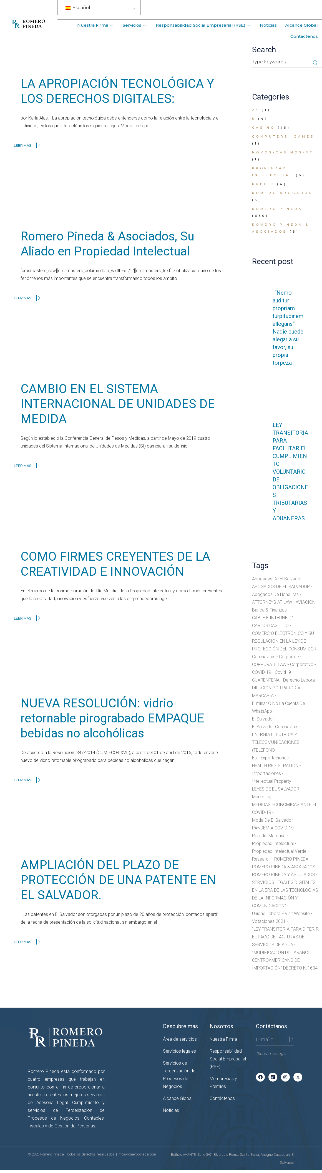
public (263, 184)
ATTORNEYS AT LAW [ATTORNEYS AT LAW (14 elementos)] (272, 602)
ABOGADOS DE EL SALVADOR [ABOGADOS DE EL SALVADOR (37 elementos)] (281, 586)
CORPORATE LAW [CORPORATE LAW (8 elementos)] (269, 664)
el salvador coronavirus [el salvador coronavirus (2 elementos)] (275, 726)
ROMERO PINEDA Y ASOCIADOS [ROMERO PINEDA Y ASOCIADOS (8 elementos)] (283, 874)
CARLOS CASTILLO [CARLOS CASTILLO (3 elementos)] (270, 625)
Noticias (268, 25)
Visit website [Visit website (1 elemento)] (297, 913)
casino (263, 128)
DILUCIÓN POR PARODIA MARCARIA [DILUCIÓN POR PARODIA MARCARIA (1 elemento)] (276, 691)
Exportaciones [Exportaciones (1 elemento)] (274, 758)
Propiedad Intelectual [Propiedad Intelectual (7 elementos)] (273, 843)
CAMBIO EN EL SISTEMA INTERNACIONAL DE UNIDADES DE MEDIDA (118, 404)
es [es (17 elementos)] (254, 758)
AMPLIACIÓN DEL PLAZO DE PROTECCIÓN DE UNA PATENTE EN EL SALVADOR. (118, 880)
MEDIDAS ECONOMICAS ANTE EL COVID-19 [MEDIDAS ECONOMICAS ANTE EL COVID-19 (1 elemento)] (284, 808)
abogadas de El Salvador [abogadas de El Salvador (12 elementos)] (277, 578)
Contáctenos (304, 36)
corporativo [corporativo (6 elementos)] (301, 664)
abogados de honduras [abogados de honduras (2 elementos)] (275, 594)
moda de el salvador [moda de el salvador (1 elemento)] (272, 820)
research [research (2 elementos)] (261, 859)
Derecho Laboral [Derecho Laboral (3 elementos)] (299, 680)
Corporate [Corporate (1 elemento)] (289, 656)
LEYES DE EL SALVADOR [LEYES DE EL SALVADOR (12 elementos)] (275, 789)
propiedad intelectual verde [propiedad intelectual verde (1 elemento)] (279, 851)
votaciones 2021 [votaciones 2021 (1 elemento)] (269, 921)
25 (255, 110)
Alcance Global (301, 25)
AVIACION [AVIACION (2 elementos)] (305, 602)
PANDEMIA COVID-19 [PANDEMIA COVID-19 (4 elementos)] (273, 828)
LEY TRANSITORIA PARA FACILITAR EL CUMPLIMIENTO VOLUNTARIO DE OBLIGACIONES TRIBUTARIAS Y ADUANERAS (290, 472)
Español (78, 7)
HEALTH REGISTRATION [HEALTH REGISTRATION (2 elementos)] (275, 765)
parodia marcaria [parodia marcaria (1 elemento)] (269, 835)
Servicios (135, 25)
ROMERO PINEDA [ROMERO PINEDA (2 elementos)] (291, 859)
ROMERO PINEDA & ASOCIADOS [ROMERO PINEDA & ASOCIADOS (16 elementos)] (283, 866)
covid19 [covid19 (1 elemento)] (283, 672)
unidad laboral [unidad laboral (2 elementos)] (266, 913)
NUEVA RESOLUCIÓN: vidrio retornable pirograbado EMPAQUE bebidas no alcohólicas (112, 718)
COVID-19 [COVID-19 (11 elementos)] (261, 672)
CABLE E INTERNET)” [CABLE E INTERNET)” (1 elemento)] (272, 617)
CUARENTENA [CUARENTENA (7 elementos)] (266, 680)
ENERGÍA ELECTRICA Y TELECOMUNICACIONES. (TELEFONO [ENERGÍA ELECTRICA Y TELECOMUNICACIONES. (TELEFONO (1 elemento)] (276, 742)
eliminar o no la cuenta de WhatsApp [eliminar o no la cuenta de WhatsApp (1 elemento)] (278, 707)
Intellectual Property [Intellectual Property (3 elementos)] (271, 781)
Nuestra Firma (95, 25)
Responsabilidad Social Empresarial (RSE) (203, 25)
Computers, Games (283, 136)
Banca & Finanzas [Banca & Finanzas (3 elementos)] (269, 610)
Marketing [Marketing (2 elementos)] (261, 796)
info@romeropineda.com (137, 1154)
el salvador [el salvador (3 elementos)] (263, 719)
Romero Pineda (277, 209)
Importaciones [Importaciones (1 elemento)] (266, 773)
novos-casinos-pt (283, 152)
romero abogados (282, 193)
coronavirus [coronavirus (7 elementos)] (263, 656)
